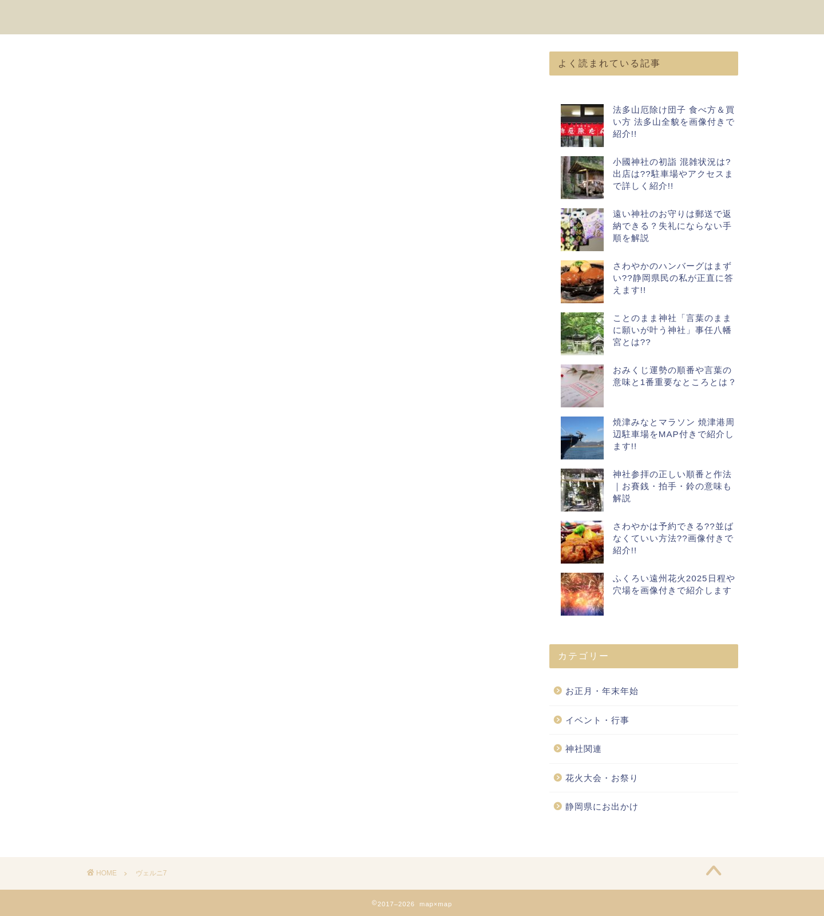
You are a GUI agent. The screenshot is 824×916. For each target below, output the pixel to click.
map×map (115, 16)
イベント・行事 (597, 720)
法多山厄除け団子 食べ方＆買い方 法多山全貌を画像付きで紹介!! (674, 122)
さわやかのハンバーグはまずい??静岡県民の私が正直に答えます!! (673, 278)
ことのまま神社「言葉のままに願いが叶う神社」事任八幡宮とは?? (672, 330)
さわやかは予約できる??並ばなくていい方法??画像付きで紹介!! (673, 539)
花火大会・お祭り (602, 778)
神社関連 (583, 749)
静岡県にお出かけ (602, 807)
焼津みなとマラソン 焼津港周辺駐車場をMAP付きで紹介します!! (674, 434)
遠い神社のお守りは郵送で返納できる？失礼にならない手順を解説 (672, 226)
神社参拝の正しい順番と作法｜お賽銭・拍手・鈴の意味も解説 (672, 486)
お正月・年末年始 (602, 691)
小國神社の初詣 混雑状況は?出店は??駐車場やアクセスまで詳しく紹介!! (673, 174)
